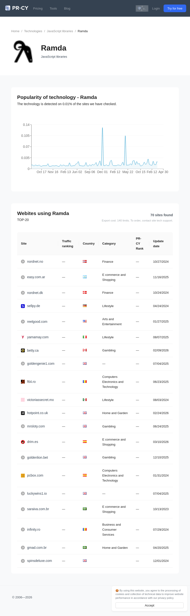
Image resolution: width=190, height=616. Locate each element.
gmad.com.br (34, 547)
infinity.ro (30, 529)
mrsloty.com (33, 426)
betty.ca (30, 350)
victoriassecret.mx (37, 400)
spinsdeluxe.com (36, 561)
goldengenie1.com (37, 363)
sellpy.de (30, 306)
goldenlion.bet (34, 457)
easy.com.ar (33, 277)
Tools (53, 8)
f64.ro (28, 382)
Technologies (33, 31)
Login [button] (156, 8)
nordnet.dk (32, 293)
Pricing (38, 8)
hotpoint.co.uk (34, 413)
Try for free (174, 8)
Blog (67, 8)
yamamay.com (35, 337)
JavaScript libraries (60, 31)
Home (15, 31)
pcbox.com (32, 475)
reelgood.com (34, 321)
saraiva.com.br (35, 509)
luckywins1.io (34, 493)
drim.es (29, 442)
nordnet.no (32, 261)
